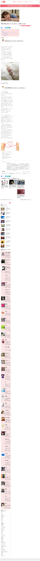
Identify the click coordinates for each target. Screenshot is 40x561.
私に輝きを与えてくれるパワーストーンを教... (8, 217)
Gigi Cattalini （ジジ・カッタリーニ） (7, 268)
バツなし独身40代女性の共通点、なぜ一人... (8, 242)
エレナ (6, 496)
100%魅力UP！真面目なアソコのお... (25, 199)
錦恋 (5, 318)
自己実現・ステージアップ (4, 551)
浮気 (1, 522)
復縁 (1, 519)
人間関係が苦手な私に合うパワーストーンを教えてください (12, 173)
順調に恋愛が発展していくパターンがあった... (8, 238)
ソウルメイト (3, 526)
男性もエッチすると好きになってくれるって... (8, 229)
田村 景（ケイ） (7, 353)
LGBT (2, 547)
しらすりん (6, 374)
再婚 (1, 531)
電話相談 (26, 1)
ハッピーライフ (3, 543)
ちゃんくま (6, 360)
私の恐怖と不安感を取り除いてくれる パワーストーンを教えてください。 (21, 186)
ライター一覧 (30, 1)
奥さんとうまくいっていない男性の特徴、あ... (8, 234)
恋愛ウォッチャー (3, 542)
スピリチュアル (3, 527)
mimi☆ (6, 453)
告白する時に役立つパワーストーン (26, 173)
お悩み (3, 31)
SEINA (6, 424)
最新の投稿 (5, 35)
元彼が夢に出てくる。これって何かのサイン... (8, 246)
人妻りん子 (6, 446)
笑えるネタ (2, 530)
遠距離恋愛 (2, 523)
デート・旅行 (3, 535)
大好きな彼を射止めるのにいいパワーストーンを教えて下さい (20, 196)
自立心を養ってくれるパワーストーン (5, 173)
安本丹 (6, 367)
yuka (6, 503)
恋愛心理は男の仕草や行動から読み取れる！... (8, 225)
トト (5, 332)
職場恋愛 (2, 538)
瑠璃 (5, 403)
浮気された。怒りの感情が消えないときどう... (8, 221)
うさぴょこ (6, 275)
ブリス (6, 467)
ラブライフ (2, 555)
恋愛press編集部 (7, 252)
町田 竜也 (6, 460)
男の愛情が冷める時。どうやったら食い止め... (8, 209)
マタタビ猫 (6, 410)
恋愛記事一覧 (15, 1)
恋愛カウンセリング (20, 1)
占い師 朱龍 (7, 417)
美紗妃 (6, 396)
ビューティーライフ (3, 550)
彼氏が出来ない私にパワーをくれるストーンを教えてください (10, 32)
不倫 (1, 514)
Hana (6, 311)
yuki (5, 474)
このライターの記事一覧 (26, 171)
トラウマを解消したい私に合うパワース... (6, 199)
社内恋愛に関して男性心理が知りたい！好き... (8, 213)
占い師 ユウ (7, 289)
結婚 (1, 539)
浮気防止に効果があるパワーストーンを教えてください (12, 186)
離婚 (1, 554)
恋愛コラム (2, 515)
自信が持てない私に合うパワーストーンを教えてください (4, 186)
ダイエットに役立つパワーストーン (19, 173)
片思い (2, 518)
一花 (5, 325)
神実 (5, 339)
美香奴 (6, 282)
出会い (2, 534)
